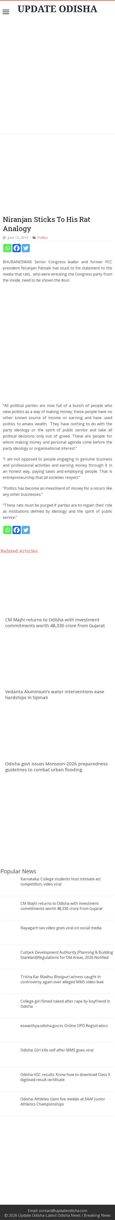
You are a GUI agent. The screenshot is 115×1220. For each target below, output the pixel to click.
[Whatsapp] (7, 248)
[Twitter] (26, 248)
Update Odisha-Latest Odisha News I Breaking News (64, 1215)
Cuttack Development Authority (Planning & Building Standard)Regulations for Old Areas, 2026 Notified (66, 955)
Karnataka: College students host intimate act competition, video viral (60, 881)
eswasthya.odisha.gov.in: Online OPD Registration (64, 1025)
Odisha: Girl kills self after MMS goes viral (56, 1050)
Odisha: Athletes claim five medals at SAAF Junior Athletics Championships (62, 1101)
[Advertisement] (57, 345)
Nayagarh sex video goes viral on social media (60, 927)
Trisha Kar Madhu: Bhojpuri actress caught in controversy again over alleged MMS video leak (62, 979)
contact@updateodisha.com (63, 1210)
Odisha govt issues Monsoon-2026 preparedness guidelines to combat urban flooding (56, 766)
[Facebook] (16, 248)
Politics (43, 237)
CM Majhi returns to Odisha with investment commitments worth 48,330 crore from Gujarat (55, 622)
